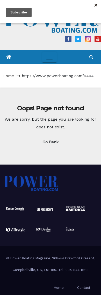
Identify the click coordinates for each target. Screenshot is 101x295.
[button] (91, 57)
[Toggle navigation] (49, 57)
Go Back (50, 141)
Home (8, 76)
